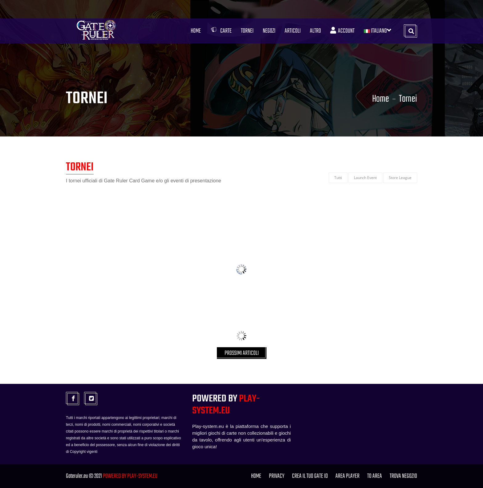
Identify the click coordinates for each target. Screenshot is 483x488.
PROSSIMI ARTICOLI (242, 353)
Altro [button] (315, 31)
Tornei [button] (247, 31)
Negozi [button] (269, 31)
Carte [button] (221, 31)
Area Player (347, 476)
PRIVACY (276, 476)
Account (342, 31)
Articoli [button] (293, 31)
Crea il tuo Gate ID (310, 476)
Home (196, 31)
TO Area (374, 476)
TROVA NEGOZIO (403, 476)
